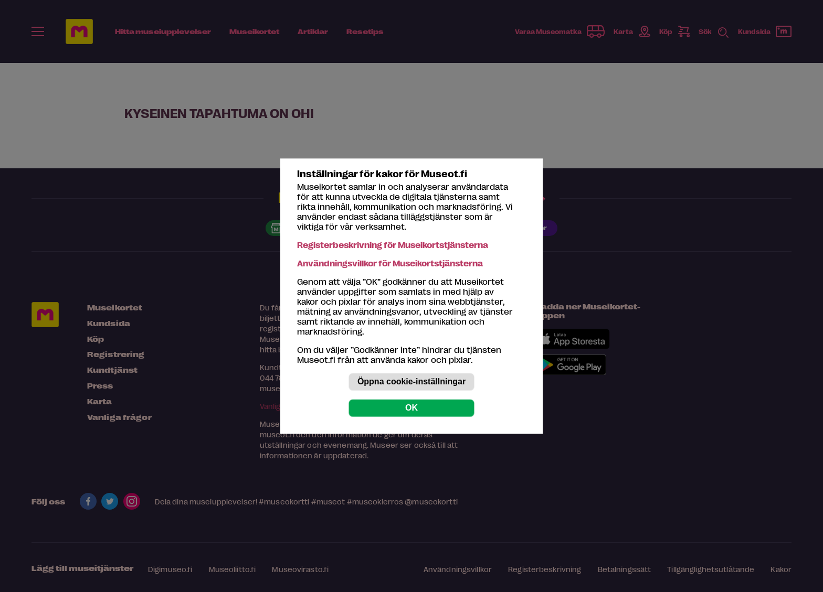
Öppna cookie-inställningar (411, 381)
